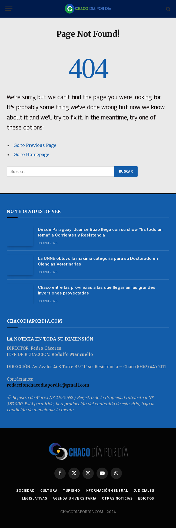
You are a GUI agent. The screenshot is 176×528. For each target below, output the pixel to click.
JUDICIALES (144, 490)
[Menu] (8, 9)
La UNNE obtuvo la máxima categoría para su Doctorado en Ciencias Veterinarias (98, 261)
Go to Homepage (31, 154)
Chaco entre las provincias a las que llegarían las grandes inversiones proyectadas (96, 290)
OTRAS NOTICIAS (117, 498)
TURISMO (71, 490)
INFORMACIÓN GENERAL (106, 490)
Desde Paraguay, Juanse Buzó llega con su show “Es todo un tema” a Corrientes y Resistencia (100, 232)
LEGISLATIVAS (34, 498)
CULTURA (49, 490)
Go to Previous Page (35, 145)
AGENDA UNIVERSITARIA (75, 498)
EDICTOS (146, 498)
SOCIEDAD (25, 490)
